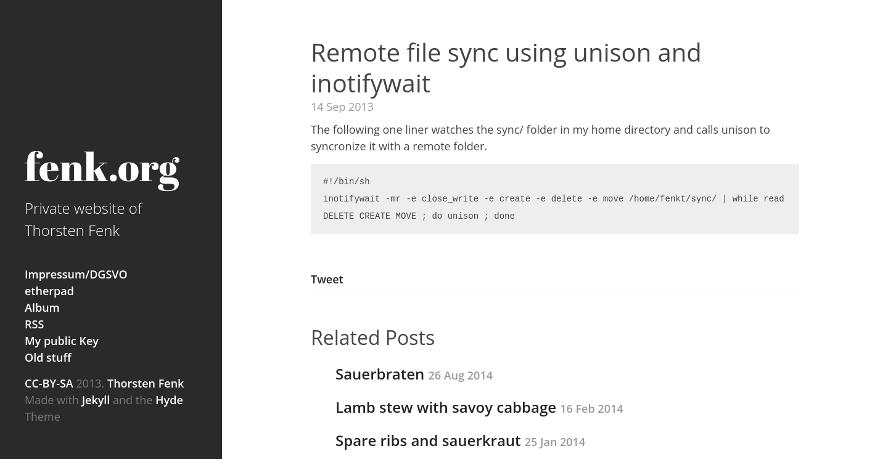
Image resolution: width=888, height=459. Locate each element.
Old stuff (48, 357)
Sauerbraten (414, 374)
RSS (34, 324)
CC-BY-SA (49, 383)
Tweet (327, 279)
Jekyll (96, 399)
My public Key (62, 340)
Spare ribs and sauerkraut (460, 440)
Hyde (169, 399)
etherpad (49, 290)
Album (42, 307)
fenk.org (102, 166)
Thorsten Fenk (144, 383)
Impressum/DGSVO (76, 274)
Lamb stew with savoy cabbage (479, 407)
